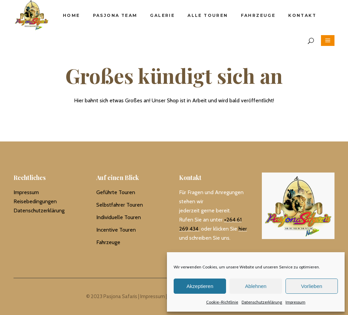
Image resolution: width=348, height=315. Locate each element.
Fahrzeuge (108, 242)
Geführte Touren (115, 192)
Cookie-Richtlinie (222, 302)
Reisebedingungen (35, 201)
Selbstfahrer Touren (119, 205)
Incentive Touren (116, 230)
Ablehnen (255, 286)
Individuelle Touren (118, 217)
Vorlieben (311, 286)
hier (243, 229)
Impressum (295, 302)
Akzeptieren (200, 286)
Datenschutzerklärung (262, 302)
